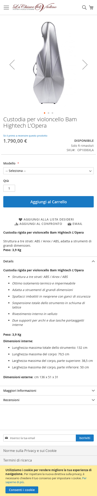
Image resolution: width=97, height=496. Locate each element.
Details (8, 261)
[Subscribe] (85, 437)
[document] (49, 480)
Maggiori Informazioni (19, 390)
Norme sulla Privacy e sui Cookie (30, 450)
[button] (12, 64)
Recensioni (11, 400)
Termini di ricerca (17, 460)
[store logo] (34, 7)
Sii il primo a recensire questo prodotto (25, 135)
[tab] (48, 261)
